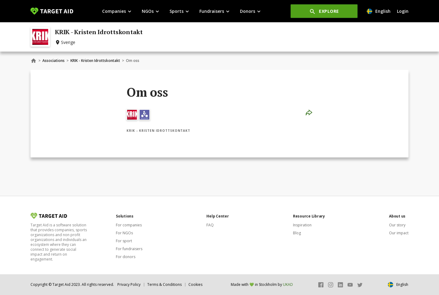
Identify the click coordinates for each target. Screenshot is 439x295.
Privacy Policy (129, 284)
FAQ (210, 225)
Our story (397, 225)
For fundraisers (129, 248)
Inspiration (302, 225)
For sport (124, 240)
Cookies (195, 284)
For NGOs (124, 233)
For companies (129, 225)
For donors (125, 256)
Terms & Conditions (164, 284)
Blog (297, 233)
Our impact (399, 233)
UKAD (288, 284)
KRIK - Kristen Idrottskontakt (95, 60)
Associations (53, 60)
